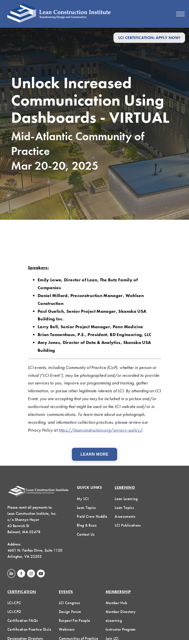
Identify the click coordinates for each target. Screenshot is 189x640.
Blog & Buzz (87, 525)
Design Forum (70, 611)
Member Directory (121, 611)
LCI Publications (128, 525)
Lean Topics (86, 507)
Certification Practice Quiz (29, 629)
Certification (21, 591)
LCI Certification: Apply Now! (149, 37)
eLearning (114, 620)
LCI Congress (69, 602)
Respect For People (74, 620)
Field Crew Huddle (92, 516)
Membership (118, 591)
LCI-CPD (14, 611)
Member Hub (116, 602)
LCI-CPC (14, 602)
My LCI (83, 498)
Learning (125, 487)
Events (66, 591)
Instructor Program (121, 629)
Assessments (125, 516)
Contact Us (85, 534)
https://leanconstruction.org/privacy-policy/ (100, 430)
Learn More (94, 454)
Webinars (67, 629)
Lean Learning (126, 498)
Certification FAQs (22, 620)
